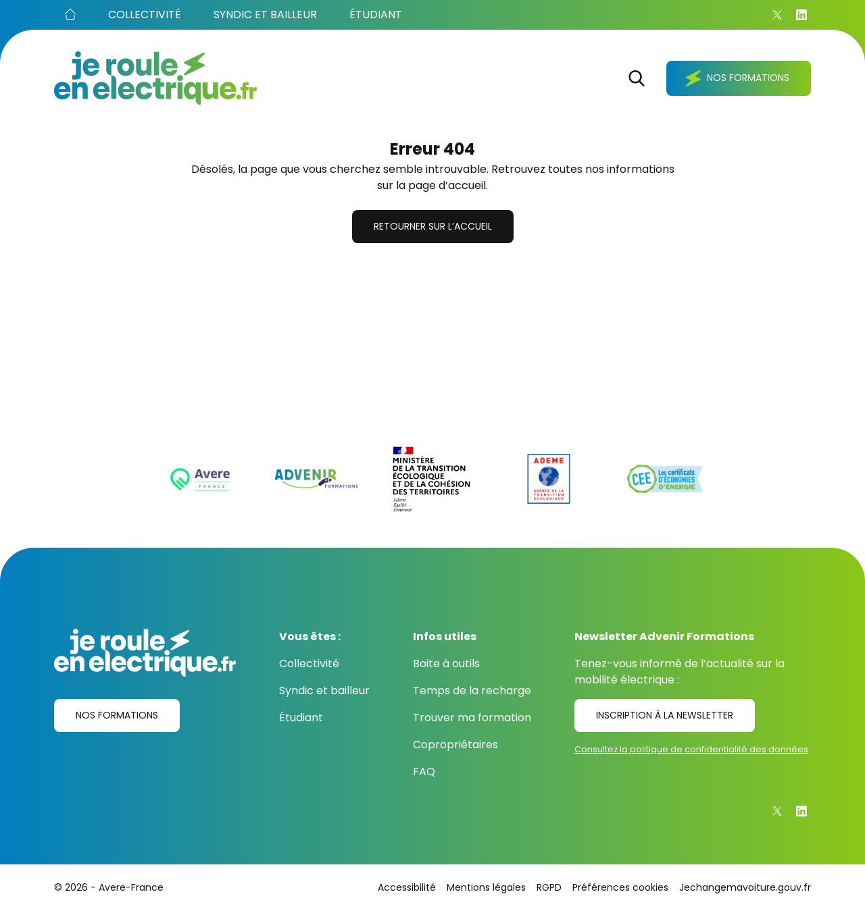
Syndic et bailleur (324, 690)
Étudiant (301, 717)
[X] (777, 14)
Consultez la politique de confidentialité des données (691, 749)
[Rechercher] (636, 78)
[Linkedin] (801, 14)
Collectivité (309, 663)
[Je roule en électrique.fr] (155, 78)
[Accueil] (70, 15)
